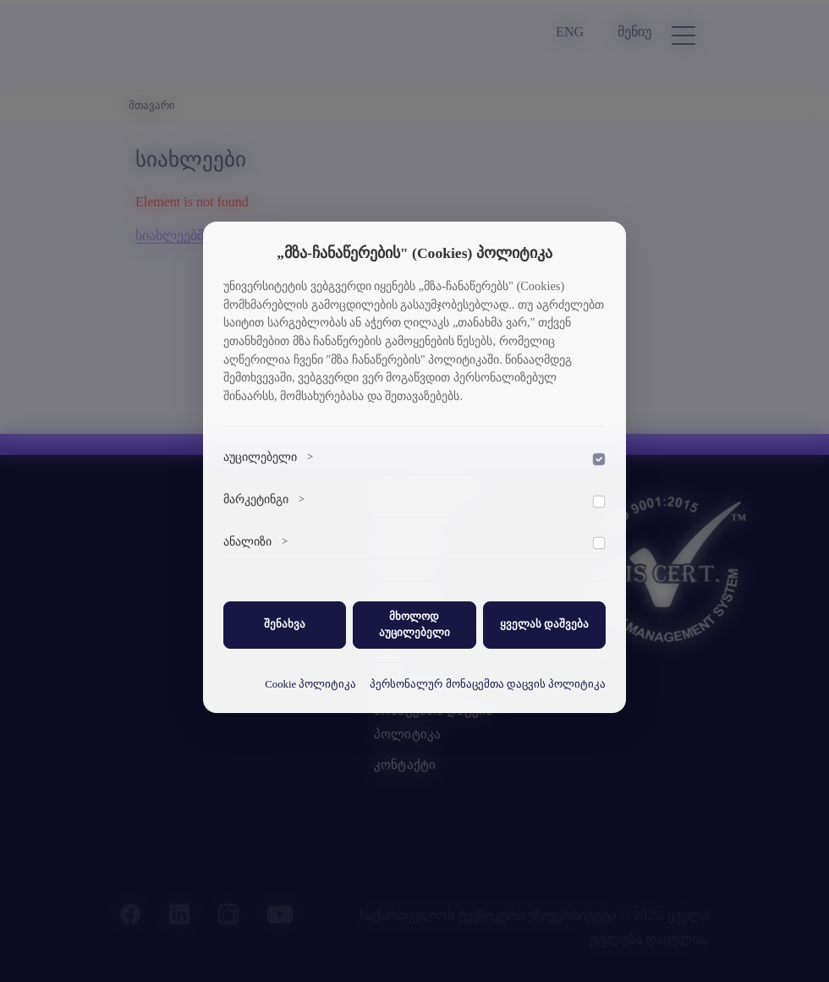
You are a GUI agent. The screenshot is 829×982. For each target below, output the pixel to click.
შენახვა (284, 624)
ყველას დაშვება (544, 624)
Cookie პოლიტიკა (310, 684)
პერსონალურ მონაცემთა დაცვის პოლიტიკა (488, 684)
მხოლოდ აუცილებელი (414, 625)
